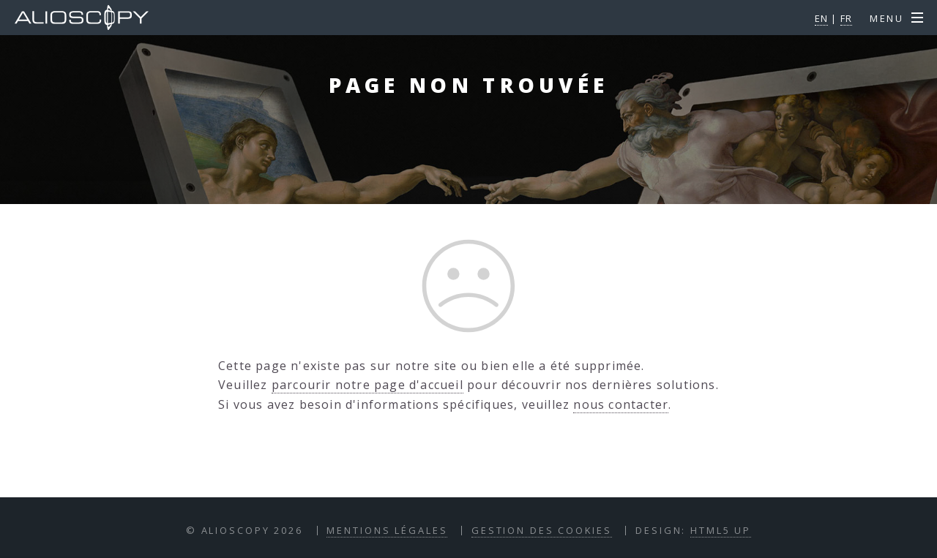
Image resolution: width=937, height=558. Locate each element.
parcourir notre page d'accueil (367, 385)
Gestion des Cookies (541, 530)
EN (821, 18)
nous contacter (620, 404)
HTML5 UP (720, 530)
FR (846, 18)
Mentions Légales (386, 530)
